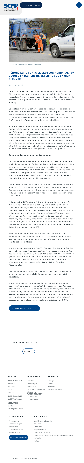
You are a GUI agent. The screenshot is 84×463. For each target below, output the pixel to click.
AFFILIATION (13, 403)
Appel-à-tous (32, 387)
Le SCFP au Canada (15, 399)
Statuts (11, 392)
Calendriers (37, 424)
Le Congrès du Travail (15, 409)
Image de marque (40, 430)
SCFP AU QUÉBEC (15, 381)
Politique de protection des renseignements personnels (53, 435)
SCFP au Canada (32, 400)
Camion (50, 384)
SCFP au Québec (32, 397)
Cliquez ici (28, 351)
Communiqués (32, 384)
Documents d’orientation (36, 389)
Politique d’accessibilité (42, 432)
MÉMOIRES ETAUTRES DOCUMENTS (35, 393)
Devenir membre (14, 421)
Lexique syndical (14, 432)
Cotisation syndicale (16, 430)
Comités (11, 389)
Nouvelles (30, 381)
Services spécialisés (55, 389)
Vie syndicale (13, 427)
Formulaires (38, 427)
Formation (51, 387)
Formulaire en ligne (15, 424)
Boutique (51, 381)
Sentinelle (37, 438)
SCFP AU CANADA (15, 396)
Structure (11, 384)
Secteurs (11, 387)
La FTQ (10, 406)
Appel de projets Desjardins (43, 421)
